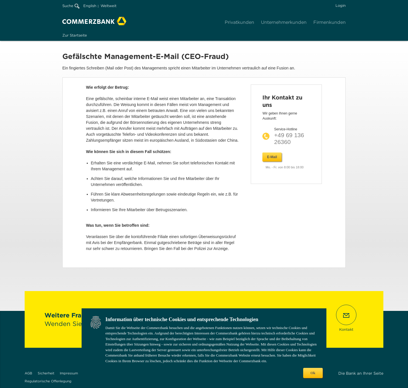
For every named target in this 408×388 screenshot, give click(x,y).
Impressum (69, 373)
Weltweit (108, 6)
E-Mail (272, 157)
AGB (28, 373)
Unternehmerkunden (284, 22)
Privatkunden (239, 22)
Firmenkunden (329, 22)
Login (340, 5)
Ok (313, 373)
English (89, 6)
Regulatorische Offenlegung (48, 381)
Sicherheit (46, 373)
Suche (71, 6)
